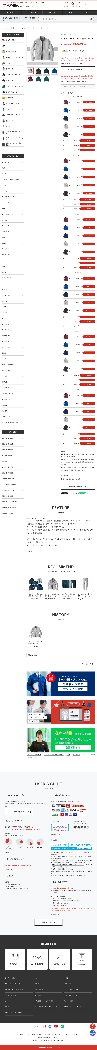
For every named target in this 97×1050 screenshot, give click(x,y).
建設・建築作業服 (7, 438)
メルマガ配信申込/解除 (34, 1034)
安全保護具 (7, 97)
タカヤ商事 (5, 341)
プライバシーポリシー (73, 1034)
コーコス (4, 220)
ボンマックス (6, 272)
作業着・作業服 (9, 51)
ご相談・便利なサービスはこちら (48, 1048)
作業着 (21, 28)
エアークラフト (7, 347)
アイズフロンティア (8, 197)
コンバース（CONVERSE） (10, 179)
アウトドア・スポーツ (11, 74)
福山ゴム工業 (6, 416)
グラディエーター (7, 330)
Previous (28, 49)
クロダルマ (5, 231)
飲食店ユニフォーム (8, 490)
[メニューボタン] (93, 3)
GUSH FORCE (6, 278)
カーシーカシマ (7, 295)
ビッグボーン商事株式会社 (10, 422)
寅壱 (3, 208)
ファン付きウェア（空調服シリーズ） (46, 1007)
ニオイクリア (6, 336)
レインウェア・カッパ (11, 103)
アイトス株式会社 (7, 214)
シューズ (7, 45)
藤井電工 (4, 411)
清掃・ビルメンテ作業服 (9, 502)
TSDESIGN (5, 202)
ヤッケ (6, 109)
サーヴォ (4, 359)
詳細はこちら (9, 852)
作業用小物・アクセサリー (11, 115)
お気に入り (67, 4)
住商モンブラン (7, 266)
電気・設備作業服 (7, 467)
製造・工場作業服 (7, 444)
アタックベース (7, 370)
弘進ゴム (4, 405)
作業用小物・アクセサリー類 (44, 1001)
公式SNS (36, 1026)
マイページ (79, 4)
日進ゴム (4, 307)
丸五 (3, 318)
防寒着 (6, 63)
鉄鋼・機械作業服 (7, 450)
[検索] (66, 19)
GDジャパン (6, 289)
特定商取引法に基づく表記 (53, 1034)
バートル (4, 191)
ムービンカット (7, 324)
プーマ (4, 174)
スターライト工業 (7, 393)
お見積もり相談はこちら (78, 486)
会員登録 (20, 1034)
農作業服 (4, 461)
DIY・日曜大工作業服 (9, 484)
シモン (4, 185)
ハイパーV (5, 312)
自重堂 (4, 353)
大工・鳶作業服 (7, 455)
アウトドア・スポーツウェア (14, 989)
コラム (88, 13)
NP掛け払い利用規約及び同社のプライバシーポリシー (68, 865)
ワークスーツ (8, 80)
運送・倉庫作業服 (7, 496)
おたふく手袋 (6, 255)
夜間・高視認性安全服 (9, 507)
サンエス (4, 376)
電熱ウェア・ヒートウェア (11, 138)
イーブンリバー (7, 388)
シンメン (4, 301)
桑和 (3, 237)
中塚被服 (4, 382)
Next (56, 49)
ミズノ (4, 168)
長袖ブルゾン (76, 755)
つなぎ (6, 126)
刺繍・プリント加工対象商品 (11, 144)
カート (86, 4)
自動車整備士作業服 (8, 478)
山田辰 (4, 243)
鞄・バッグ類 (68, 1001)
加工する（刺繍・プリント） (78, 70)
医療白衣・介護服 (7, 513)
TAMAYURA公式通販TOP (9, 28)
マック (4, 260)
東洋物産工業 (6, 399)
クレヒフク (5, 249)
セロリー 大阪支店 (8, 364)
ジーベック (5, 226)
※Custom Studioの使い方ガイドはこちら (73, 63)
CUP (3, 283)
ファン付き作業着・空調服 (11, 132)
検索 (73, 4)
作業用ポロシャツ (9, 92)
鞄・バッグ (7, 121)
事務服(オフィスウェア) (12, 984)
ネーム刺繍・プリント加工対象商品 (53, 755)
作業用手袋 (7, 69)
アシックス (5, 162)
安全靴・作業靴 (9, 40)
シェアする (74, 493)
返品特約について (67, 475)
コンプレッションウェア (12, 86)
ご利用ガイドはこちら (48, 922)
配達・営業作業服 (7, 473)
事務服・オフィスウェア (12, 57)
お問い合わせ (19, 812)
